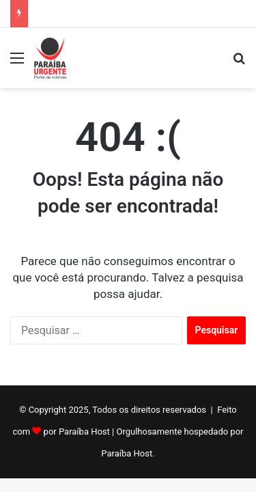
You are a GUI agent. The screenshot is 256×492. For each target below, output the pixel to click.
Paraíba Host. (127, 453)
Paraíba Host (84, 431)
